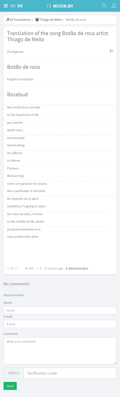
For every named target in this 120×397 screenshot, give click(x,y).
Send (10, 386)
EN (20, 5)
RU (13, 5)
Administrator (78, 268)
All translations (18, 19)
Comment (11, 334)
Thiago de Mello (48, 19)
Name (8, 302)
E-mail (8, 316)
